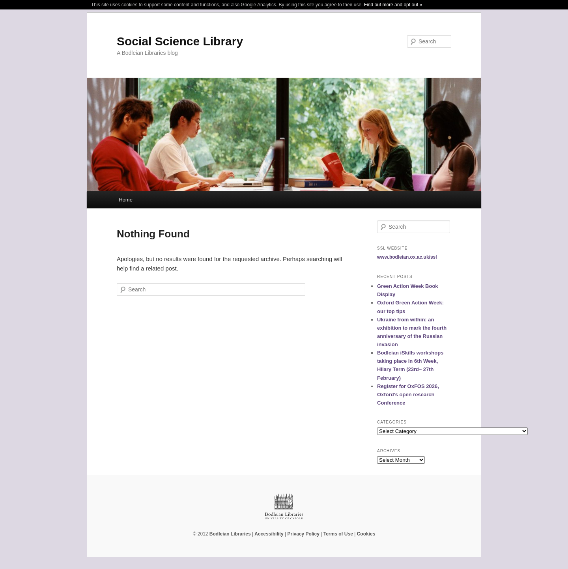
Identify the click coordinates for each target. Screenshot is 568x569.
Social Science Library (180, 41)
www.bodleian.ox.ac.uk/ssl (407, 257)
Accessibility (268, 534)
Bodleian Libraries (230, 534)
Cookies (366, 534)
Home (126, 200)
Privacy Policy (304, 534)
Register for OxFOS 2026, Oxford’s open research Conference (408, 394)
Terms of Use (338, 534)
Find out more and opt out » (393, 4)
